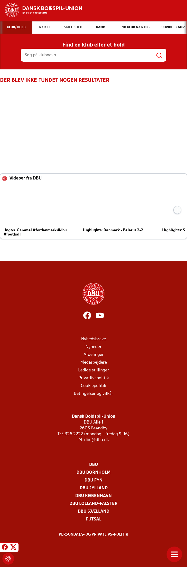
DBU (93, 465)
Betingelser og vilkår (93, 394)
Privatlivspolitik (93, 378)
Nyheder (93, 347)
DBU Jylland (94, 488)
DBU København (93, 496)
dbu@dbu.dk (96, 440)
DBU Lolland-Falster (93, 504)
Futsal (93, 519)
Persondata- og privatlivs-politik (93, 534)
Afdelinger (94, 355)
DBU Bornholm (93, 473)
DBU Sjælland (93, 512)
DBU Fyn (93, 480)
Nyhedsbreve (93, 339)
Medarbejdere (93, 362)
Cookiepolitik (93, 386)
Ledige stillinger (93, 370)
